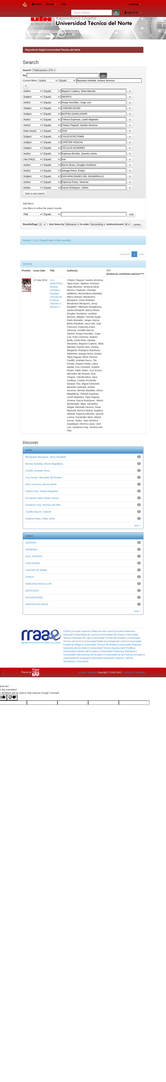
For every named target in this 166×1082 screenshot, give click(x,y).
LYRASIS (127, 672)
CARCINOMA (32, 563)
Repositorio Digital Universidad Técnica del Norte (52, 49)
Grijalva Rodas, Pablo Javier (40, 518)
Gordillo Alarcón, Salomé (38, 511)
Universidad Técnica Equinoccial (107, 648)
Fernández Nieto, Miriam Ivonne (42, 498)
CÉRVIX (29, 577)
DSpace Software (87, 672)
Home (36, 4)
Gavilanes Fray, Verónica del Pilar (43, 505)
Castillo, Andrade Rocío (37, 470)
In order (84, 224)
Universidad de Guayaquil (76, 658)
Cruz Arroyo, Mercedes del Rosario (43, 477)
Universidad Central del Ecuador (109, 638)
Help (63, 4)
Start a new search (35, 193)
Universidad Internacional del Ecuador (83, 654)
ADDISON (30, 542)
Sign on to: (132, 12)
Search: (27, 70)
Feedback (140, 672)
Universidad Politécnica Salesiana (117, 651)
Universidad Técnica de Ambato (100, 644)
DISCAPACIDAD (34, 597)
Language (135, 4)
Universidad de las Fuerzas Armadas (124, 654)
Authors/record (114, 224)
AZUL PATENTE (34, 556)
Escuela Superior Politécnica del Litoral (92, 631)
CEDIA (66, 631)
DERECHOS (32, 590)
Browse (51, 4)
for (24, 75)
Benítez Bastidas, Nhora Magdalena (44, 463)
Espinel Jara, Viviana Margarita (41, 491)
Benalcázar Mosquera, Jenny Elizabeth (45, 457)
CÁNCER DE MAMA (36, 570)
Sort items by (56, 224)
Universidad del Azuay (112, 634)
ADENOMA (31, 549)
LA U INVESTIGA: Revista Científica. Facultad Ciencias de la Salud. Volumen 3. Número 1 (56, 293)
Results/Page (30, 224)
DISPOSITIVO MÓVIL (36, 604)
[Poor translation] (12, 697)
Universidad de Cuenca (86, 634)
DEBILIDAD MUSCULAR (38, 583)
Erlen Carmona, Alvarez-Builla (41, 484)
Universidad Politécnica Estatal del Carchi (105, 641)
